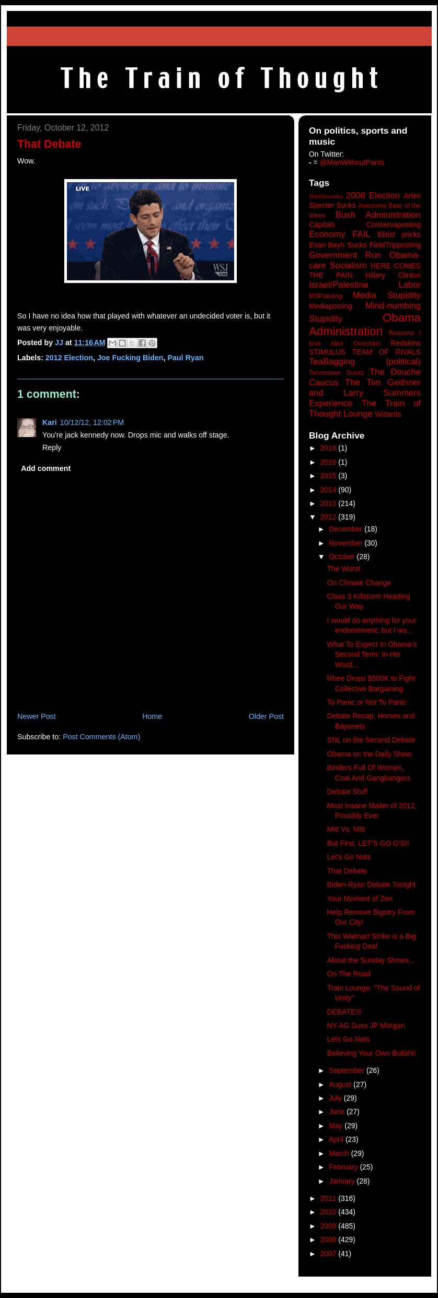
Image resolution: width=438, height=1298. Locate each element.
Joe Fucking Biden (130, 357)
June (338, 1111)
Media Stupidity (387, 295)
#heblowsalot (326, 196)
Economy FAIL (340, 234)
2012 (329, 517)
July (336, 1098)
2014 (329, 490)
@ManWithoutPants (352, 162)
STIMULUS (327, 352)
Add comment (46, 468)
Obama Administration (365, 324)
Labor (409, 285)
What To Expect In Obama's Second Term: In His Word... (372, 654)
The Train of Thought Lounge (365, 408)
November (346, 543)
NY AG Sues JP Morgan (366, 1025)
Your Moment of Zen (360, 898)
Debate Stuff (347, 791)
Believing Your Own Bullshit (371, 1053)
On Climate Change (359, 583)
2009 (329, 1226)
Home (152, 716)
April (337, 1139)
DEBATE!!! (344, 1012)
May (336, 1126)
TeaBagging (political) (365, 362)
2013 (329, 503)
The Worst (344, 568)
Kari (49, 422)
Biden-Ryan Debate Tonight (371, 884)
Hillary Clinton (393, 275)
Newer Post (36, 716)
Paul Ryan (185, 357)
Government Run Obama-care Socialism (365, 260)
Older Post (266, 716)
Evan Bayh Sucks (338, 245)
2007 (329, 1253)
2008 (329, 1239)
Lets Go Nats (348, 1039)
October (342, 556)
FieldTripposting (395, 245)
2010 (329, 1212)
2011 (329, 1198)
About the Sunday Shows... (371, 960)
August (341, 1084)
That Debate (347, 871)
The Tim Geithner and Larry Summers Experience (365, 392)
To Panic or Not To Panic (367, 702)
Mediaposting (330, 306)
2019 (329, 448)
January (342, 1181)
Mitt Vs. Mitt (346, 829)
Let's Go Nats (349, 857)
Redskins (406, 343)
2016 (329, 462)
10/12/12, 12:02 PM (92, 422)
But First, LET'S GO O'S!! (368, 843)
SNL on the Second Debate (371, 740)
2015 (329, 475)
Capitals (322, 224)
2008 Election (373, 195)
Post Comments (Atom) (101, 737)
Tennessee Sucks (336, 372)
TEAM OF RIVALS (386, 352)
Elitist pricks (399, 234)
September (347, 1070)
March (340, 1153)
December (346, 529)
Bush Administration (378, 215)
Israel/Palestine (338, 285)
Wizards (388, 414)
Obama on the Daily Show (369, 754)
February (344, 1167)
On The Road (349, 974)
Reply (51, 447)
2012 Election (69, 357)
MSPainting (325, 296)
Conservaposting (393, 224)
